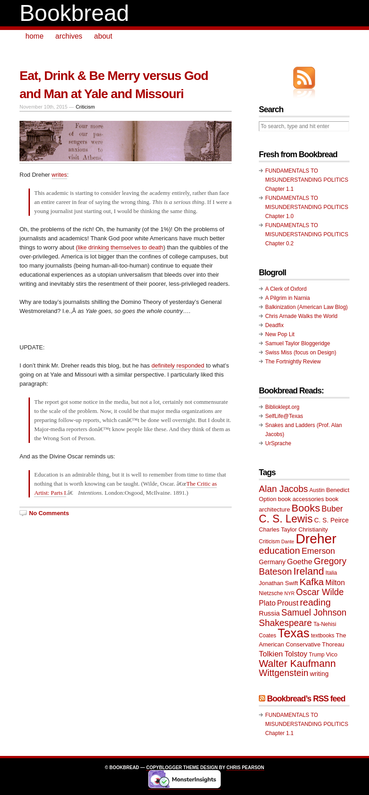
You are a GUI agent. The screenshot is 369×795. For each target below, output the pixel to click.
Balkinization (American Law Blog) (306, 307)
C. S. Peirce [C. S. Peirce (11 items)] (331, 520)
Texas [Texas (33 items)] (294, 633)
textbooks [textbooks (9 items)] (323, 635)
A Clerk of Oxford (285, 289)
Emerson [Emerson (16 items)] (318, 551)
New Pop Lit (280, 334)
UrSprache (278, 443)
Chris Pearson (245, 767)
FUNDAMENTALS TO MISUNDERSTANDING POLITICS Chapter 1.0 (306, 207)
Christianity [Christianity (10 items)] (313, 529)
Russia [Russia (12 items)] (269, 613)
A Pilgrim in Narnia (287, 298)
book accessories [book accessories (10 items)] (301, 499)
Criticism (85, 106)
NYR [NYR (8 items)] (289, 593)
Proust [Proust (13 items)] (287, 603)
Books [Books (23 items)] (305, 508)
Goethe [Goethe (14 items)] (299, 561)
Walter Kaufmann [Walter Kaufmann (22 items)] (297, 663)
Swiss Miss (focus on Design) (300, 352)
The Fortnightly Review (293, 361)
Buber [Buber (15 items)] (332, 508)
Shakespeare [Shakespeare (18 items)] (285, 623)
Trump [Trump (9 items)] (316, 654)
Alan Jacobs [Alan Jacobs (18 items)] (283, 489)
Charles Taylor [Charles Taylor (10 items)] (278, 529)
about (103, 36)
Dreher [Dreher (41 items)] (316, 538)
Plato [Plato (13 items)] (267, 603)
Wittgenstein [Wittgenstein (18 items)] (283, 673)
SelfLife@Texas (284, 416)
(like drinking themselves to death (119, 247)
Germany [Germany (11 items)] (272, 562)
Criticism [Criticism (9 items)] (269, 541)
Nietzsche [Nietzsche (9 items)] (271, 593)
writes (59, 174)
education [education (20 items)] (279, 550)
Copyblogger (164, 767)
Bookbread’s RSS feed (306, 698)
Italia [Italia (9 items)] (331, 573)
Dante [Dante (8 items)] (288, 541)
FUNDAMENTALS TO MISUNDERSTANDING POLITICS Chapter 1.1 (306, 180)
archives (69, 36)
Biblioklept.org (282, 407)
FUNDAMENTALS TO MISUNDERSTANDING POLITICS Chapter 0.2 (306, 234)
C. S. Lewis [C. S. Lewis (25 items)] (286, 519)
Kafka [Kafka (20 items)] (312, 581)
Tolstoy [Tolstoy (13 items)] (295, 654)
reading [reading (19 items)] (315, 602)
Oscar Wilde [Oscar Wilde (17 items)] (320, 592)
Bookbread (74, 13)
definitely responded (178, 365)
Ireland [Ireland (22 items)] (308, 571)
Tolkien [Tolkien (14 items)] (271, 654)
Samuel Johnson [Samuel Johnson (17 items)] (314, 612)
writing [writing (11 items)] (319, 673)
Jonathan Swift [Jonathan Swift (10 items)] (278, 583)
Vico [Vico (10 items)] (331, 654)
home (34, 36)
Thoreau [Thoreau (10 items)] (333, 644)
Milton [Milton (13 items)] (335, 582)
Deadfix (274, 325)
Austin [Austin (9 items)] (317, 490)
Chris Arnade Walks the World (301, 316)
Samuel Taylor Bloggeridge (297, 343)
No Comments (49, 513)
